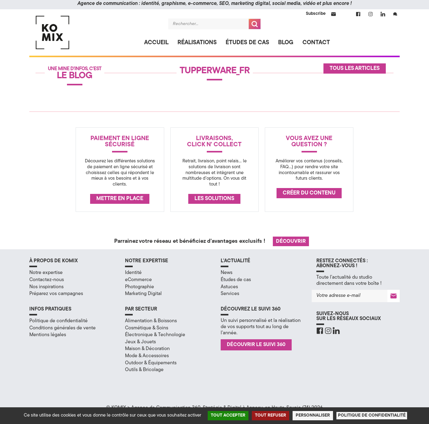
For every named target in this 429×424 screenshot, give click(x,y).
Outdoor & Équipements (151, 363)
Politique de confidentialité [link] (372, 415)
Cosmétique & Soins (146, 328)
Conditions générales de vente (62, 328)
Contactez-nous (46, 279)
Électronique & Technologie (155, 334)
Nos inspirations (46, 287)
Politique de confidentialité (58, 321)
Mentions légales (47, 334)
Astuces (229, 287)
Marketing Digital (143, 293)
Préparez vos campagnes (56, 293)
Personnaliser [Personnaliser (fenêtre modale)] (313, 415)
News (226, 272)
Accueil (156, 43)
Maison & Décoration (147, 348)
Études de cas (247, 43)
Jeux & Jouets (140, 342)
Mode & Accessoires (147, 355)
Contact (316, 43)
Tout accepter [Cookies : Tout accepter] (228, 415)
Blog (286, 43)
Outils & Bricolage (144, 369)
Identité (133, 272)
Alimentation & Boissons (151, 321)
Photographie (139, 287)
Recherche (254, 24)
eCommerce (138, 279)
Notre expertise (46, 272)
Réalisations (197, 43)
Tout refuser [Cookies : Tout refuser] (270, 415)
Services (230, 293)
